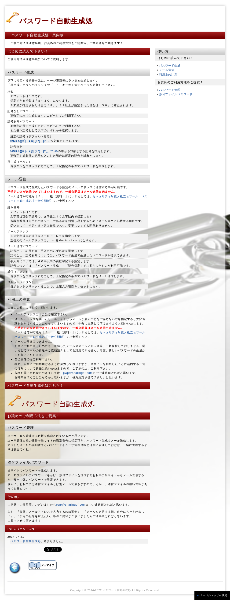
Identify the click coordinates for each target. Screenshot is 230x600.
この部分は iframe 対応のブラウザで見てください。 (24, 549)
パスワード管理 (169, 90)
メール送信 (166, 70)
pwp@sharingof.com (78, 373)
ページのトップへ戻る (214, 595)
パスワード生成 (169, 65)
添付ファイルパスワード (176, 94)
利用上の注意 (168, 74)
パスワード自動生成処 (51, 404)
